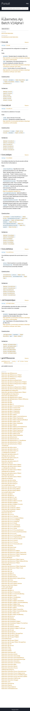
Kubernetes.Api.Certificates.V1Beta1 (11, 507)
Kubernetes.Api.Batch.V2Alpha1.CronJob (12, 504)
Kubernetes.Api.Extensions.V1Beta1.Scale (12, 568)
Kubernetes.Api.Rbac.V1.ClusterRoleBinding (13, 593)
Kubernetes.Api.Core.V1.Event (9, 523)
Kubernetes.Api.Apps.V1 (8, 404)
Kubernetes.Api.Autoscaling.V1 (9, 481)
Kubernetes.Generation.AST (9, 652)
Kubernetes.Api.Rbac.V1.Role (9, 595)
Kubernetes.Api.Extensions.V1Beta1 (11, 550)
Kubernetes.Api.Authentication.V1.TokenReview (14, 440)
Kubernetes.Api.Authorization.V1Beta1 (11, 464)
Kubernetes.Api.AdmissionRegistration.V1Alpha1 (14, 382)
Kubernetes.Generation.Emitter (10, 654)
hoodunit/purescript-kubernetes (10, 37)
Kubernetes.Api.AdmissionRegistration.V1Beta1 (14, 387)
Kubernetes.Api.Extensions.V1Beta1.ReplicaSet (14, 566)
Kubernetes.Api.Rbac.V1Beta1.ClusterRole (12, 609)
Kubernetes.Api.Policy (7, 580)
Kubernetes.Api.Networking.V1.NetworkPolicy (13, 578)
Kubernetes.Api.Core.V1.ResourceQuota (12, 538)
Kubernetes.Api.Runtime (8, 618)
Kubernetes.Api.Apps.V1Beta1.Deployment (12, 418)
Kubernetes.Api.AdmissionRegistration (12, 380)
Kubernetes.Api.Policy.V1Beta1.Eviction (12, 583)
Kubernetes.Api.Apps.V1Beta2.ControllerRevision (14, 426)
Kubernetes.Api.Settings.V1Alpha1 (10, 626)
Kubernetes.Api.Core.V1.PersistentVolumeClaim (14, 531)
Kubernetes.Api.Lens (7, 569)
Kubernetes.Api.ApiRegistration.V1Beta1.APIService (15, 399)
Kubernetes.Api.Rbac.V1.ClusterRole (11, 592)
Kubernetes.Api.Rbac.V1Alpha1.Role (11, 604)
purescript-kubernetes (7, 33)
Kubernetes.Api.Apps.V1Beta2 (9, 425)
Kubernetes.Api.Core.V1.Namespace (11, 526)
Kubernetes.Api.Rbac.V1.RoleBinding (11, 597)
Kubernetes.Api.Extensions (8, 549)
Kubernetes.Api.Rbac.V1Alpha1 (9, 599)
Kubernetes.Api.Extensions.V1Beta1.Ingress (13, 559)
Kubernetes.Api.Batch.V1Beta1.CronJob (12, 500)
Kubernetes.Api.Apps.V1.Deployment (11, 409)
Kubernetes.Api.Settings (8, 624)
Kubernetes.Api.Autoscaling (9, 480)
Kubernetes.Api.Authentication (9, 437)
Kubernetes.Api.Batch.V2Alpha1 (10, 502)
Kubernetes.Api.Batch (7, 494)
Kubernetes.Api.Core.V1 (8, 514)
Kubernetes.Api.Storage (8, 630)
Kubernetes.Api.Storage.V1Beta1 (10, 640)
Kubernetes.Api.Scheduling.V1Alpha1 (11, 621)
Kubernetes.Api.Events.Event (9, 547)
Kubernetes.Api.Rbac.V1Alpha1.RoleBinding (13, 605)
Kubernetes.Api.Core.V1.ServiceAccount (12, 543)
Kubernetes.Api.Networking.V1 (9, 576)
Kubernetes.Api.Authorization (9, 447)
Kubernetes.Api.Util (6, 643)
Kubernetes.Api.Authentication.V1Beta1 (12, 442)
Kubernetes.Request (7, 685)
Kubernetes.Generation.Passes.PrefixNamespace (14, 674)
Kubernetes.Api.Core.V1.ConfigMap (11, 519)
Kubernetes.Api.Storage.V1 (8, 631)
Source (26, 42)
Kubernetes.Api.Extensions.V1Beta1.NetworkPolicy (15, 561)
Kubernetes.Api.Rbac (7, 588)
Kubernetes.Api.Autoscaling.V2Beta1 (11, 488)
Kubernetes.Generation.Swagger (10, 680)
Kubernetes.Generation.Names (9, 666)
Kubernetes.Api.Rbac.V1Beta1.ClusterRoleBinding (14, 611)
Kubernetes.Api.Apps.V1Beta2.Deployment (12, 430)
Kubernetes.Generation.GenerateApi (11, 655)
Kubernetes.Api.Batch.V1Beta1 (9, 499)
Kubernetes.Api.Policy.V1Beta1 (9, 581)
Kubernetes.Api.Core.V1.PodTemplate (11, 535)
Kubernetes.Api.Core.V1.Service (10, 542)
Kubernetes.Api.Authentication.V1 (10, 438)
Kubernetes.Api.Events (7, 545)
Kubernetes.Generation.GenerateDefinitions (13, 657)
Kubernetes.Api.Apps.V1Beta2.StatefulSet (12, 435)
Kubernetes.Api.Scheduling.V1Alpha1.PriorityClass (15, 623)
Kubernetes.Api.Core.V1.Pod (9, 533)
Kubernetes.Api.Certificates (9, 506)
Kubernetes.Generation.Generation (10, 661)
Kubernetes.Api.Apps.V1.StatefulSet (11, 413)
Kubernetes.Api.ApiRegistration (10, 395)
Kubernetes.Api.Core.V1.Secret (10, 540)
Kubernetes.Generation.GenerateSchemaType (13, 659)
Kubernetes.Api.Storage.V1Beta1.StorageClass (14, 642)
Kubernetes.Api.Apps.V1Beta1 (9, 414)
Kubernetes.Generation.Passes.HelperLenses (13, 673)
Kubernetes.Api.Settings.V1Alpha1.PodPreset (13, 628)
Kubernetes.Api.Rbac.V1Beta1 (9, 607)
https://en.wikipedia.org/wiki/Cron (11, 191)
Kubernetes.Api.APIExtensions (9, 373)
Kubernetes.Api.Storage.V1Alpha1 (10, 635)
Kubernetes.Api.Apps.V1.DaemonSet (11, 407)
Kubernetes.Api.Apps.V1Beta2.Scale (11, 433)
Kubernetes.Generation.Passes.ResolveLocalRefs (14, 676)
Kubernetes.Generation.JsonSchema (11, 662)
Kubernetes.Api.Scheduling (8, 619)
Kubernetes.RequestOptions (9, 687)
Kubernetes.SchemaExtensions (10, 688)
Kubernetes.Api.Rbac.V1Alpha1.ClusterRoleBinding (15, 602)
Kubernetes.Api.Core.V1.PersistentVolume (13, 530)
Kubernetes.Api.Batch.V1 (8, 495)
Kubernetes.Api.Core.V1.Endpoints (10, 521)
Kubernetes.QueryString (8, 683)
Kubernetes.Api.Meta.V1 (8, 573)
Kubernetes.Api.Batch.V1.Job (9, 497)
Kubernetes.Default (6, 650)
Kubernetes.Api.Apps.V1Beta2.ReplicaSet (12, 431)
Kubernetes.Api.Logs (7, 571)
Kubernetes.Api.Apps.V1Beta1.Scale (11, 421)
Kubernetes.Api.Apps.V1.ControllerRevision (13, 406)
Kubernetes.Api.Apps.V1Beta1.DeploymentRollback (15, 419)
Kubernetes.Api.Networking (9, 575)
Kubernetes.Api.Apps (7, 402)
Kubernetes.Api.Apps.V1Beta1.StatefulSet (12, 423)
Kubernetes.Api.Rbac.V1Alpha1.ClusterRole (13, 600)
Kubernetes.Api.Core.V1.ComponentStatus (13, 518)
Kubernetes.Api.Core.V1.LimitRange (11, 525)
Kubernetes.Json (6, 681)
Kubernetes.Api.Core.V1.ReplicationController (13, 537)
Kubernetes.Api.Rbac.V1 (8, 590)
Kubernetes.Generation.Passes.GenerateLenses (14, 671)
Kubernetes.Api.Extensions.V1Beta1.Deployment (14, 554)
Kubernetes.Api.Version (8, 645)
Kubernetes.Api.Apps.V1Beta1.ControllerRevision (14, 416)
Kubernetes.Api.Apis (7, 400)
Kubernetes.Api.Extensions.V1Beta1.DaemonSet (14, 552)
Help (27, 3)
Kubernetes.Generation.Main (9, 664)
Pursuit (6, 3)
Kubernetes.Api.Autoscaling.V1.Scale (11, 487)
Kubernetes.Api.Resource (8, 616)
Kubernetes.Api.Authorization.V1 (10, 449)
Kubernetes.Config (6, 649)
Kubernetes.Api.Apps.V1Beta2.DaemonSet (12, 428)
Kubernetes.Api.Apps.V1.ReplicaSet (11, 411)
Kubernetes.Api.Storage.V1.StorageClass (12, 633)
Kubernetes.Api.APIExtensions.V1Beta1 (12, 375)
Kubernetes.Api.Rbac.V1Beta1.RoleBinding (12, 614)
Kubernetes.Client (6, 647)
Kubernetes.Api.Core (7, 512)
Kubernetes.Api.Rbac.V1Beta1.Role (10, 612)
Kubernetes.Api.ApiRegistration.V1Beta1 (12, 397)
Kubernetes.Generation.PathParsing (11, 678)
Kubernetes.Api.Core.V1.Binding (10, 516)
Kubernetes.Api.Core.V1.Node (9, 528)
